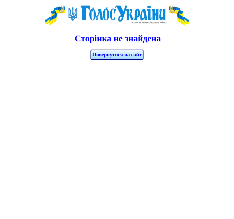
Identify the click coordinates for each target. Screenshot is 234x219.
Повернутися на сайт (117, 54)
